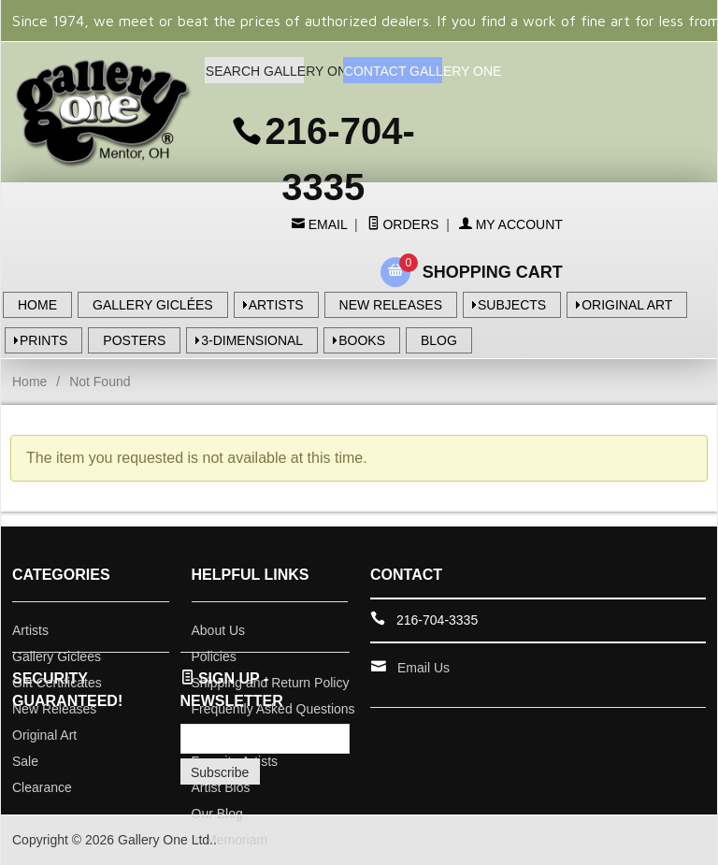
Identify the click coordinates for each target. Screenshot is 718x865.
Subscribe (220, 772)
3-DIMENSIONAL (252, 340)
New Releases (54, 708)
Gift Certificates (57, 682)
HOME (37, 304)
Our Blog (217, 813)
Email (326, 224)
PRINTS (43, 340)
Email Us (423, 667)
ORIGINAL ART (627, 304)
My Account (511, 224)
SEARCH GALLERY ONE (255, 71)
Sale (25, 761)
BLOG (439, 340)
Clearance (42, 787)
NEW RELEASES (390, 304)
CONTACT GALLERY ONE (393, 71)
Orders (403, 224)
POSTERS (134, 340)
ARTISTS (276, 304)
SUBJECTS (512, 304)
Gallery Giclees (56, 656)
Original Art (44, 735)
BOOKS (361, 340)
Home (29, 381)
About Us (219, 630)
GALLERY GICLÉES (153, 304)
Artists (30, 630)
